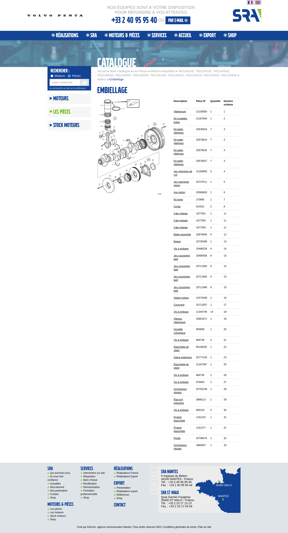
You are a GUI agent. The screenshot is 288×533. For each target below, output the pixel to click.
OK (84, 83)
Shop (232, 35)
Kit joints (178, 199)
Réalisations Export (127, 476)
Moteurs (58, 75)
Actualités (55, 483)
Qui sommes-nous (60, 473)
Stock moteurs (66, 125)
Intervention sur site (94, 473)
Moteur (101, 79)
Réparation (89, 476)
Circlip (177, 206)
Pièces (74, 75)
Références (123, 494)
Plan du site (204, 527)
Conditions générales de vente (179, 527)
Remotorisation (91, 487)
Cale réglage (181, 213)
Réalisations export (127, 491)
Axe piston (179, 192)
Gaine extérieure (183, 357)
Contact (54, 494)
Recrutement (57, 487)
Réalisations (67, 35)
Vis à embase (181, 248)
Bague (177, 241)
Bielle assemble (182, 234)
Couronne (179, 304)
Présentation (123, 487)
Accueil (185, 35)
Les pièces (56, 509)
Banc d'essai (90, 480)
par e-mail (178, 20)
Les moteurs (57, 512)
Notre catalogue (120, 71)
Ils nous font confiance (55, 478)
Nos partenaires (59, 490)
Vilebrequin (180, 111)
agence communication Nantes (114, 527)
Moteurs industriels (162, 71)
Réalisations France (127, 473)
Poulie (177, 438)
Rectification (90, 483)
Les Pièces (140, 71)
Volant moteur (181, 297)
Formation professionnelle (89, 492)
